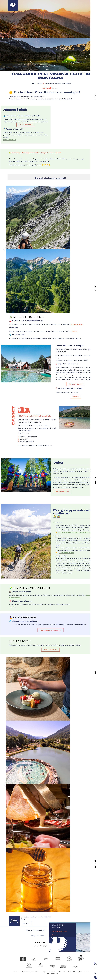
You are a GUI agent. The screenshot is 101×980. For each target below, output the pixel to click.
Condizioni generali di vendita (57, 972)
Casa (32, 83)
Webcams (17, 972)
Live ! (95, 672)
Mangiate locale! (50, 649)
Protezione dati (84, 972)
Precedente (4, 249)
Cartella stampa (39, 942)
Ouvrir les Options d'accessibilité (95, 963)
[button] (50, 217)
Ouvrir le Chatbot (95, 977)
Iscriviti (26, 923)
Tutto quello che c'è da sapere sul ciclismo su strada (75, 532)
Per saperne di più (9, 139)
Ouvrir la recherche (95, 973)
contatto (12, 607)
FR (96, 968)
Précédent (2, 38)
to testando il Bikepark (66, 552)
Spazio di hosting (39, 946)
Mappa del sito (72, 972)
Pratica (95, 288)
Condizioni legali (41, 972)
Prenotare (95, 863)
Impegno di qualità (28, 972)
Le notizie (39, 83)
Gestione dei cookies (51, 974)
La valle (95, 96)
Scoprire (95, 480)
